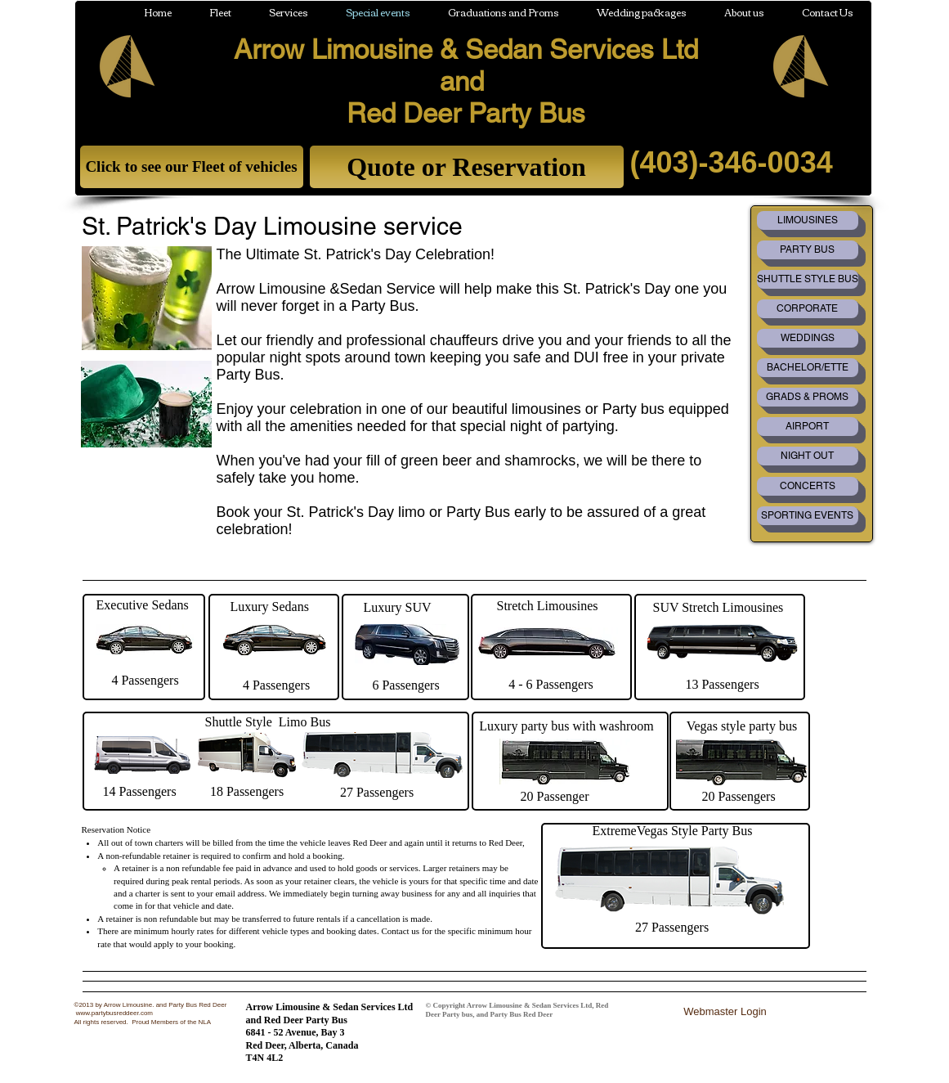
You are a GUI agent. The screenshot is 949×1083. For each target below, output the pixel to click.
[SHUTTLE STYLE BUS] (807, 279)
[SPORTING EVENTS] (807, 515)
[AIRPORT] (807, 426)
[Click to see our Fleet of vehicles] (191, 167)
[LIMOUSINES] (807, 220)
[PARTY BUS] (807, 249)
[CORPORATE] (807, 308)
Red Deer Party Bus (466, 112)
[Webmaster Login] (725, 1012)
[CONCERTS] (807, 486)
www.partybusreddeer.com (114, 1013)
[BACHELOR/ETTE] (807, 367)
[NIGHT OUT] (807, 456)
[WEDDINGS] (807, 338)
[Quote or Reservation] (467, 167)
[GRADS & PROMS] (807, 397)
